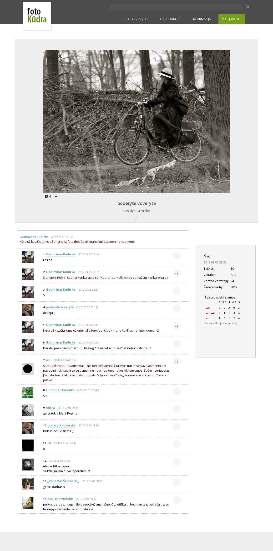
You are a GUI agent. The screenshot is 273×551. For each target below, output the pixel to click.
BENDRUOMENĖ (170, 19)
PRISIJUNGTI (230, 19)
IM (49, 443)
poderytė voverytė (136, 203)
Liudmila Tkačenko (60, 390)
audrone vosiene (60, 498)
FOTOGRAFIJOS (137, 19)
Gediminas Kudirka (34, 237)
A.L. (48, 360)
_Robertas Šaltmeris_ (63, 481)
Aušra (51, 407)
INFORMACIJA (201, 19)
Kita (207, 255)
